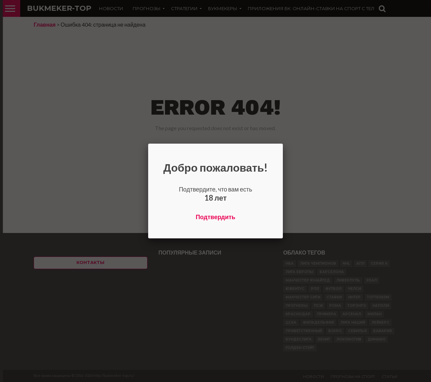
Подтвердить (215, 217)
